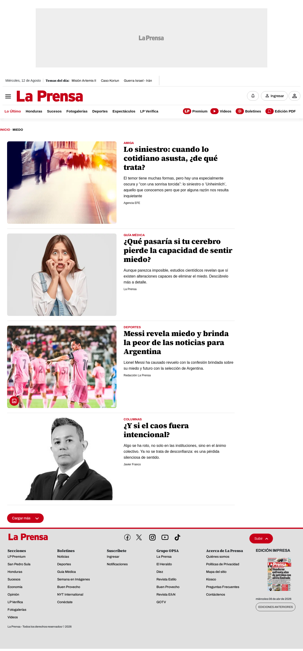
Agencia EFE (132, 203)
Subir (261, 538)
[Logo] (38, 96)
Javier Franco (132, 464)
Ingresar (277, 96)
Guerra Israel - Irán (138, 80)
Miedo (18, 129)
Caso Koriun (110, 80)
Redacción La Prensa (137, 375)
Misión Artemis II (84, 80)
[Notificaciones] (253, 96)
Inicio (5, 129)
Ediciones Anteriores (275, 607)
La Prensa (130, 289)
